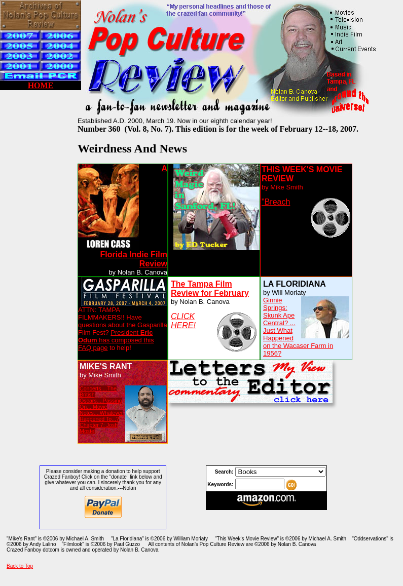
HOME (41, 85)
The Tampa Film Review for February (210, 288)
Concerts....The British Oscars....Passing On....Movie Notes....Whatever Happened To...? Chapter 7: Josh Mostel (101, 409)
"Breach (276, 202)
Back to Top (20, 566)
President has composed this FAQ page (116, 340)
